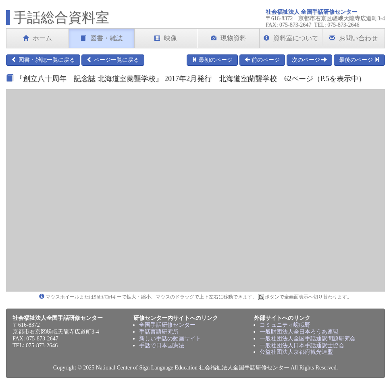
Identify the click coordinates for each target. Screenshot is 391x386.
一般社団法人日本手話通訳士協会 (302, 345)
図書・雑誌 (102, 38)
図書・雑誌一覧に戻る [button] (43, 59)
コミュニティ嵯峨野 (285, 325)
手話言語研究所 (159, 332)
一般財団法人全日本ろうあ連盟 (299, 332)
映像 (165, 38)
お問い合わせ (353, 38)
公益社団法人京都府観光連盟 (296, 352)
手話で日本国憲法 (161, 345)
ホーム (37, 38)
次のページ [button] (309, 59)
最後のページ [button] (359, 59)
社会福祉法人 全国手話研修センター (312, 12)
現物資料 (228, 38)
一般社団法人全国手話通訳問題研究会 (308, 339)
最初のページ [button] (212, 59)
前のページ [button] (262, 59)
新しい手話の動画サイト (170, 339)
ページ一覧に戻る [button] (113, 59)
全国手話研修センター (167, 325)
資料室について (291, 38)
